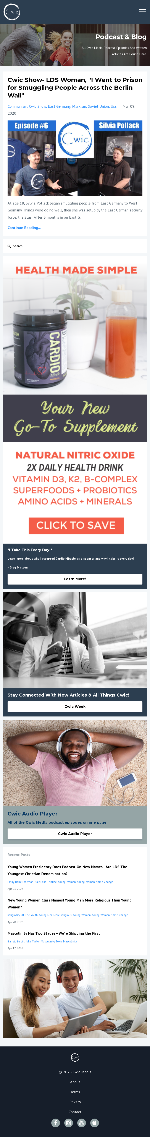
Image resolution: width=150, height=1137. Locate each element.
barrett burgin (16, 941)
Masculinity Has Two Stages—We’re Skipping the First (54, 933)
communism (17, 106)
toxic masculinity (66, 941)
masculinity (47, 941)
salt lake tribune (46, 882)
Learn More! (75, 579)
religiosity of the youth (23, 915)
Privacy (75, 1101)
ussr (114, 106)
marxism (79, 106)
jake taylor (33, 941)
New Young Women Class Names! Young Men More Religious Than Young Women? (70, 904)
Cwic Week (75, 707)
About (75, 1081)
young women (67, 882)
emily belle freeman (20, 882)
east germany (59, 106)
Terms (75, 1091)
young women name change (95, 882)
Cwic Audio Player (75, 834)
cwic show (37, 106)
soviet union (98, 106)
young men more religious (55, 915)
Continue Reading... (24, 227)
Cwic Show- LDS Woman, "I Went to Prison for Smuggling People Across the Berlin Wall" (75, 87)
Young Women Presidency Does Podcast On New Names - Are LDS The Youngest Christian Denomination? (67, 870)
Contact (75, 1111)
